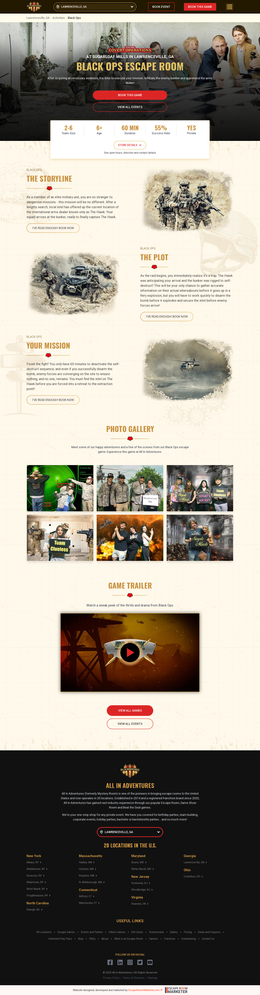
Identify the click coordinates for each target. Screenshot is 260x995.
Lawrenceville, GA (40, 18)
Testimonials (156, 932)
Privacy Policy (111, 977)
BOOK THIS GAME (200, 6)
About (104, 938)
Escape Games (66, 932)
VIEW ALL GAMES (130, 710)
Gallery (174, 932)
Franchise (169, 938)
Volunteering (188, 938)
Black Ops (74, 18)
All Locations (44, 932)
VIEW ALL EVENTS (130, 107)
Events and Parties (92, 932)
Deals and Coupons (209, 932)
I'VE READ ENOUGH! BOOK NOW (53, 228)
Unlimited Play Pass (60, 938)
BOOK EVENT (161, 6)
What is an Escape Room (128, 938)
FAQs (92, 938)
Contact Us (208, 938)
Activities (60, 18)
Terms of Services (133, 977)
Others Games (117, 932)
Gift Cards (137, 932)
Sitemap (152, 977)
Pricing (188, 932)
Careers (153, 938)
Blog (80, 938)
